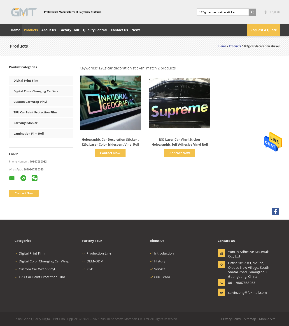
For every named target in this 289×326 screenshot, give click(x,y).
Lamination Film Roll (29, 133)
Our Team (160, 277)
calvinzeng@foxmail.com (242, 292)
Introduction (162, 253)
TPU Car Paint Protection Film (35, 112)
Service (157, 269)
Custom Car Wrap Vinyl (30, 102)
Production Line (96, 253)
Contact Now (110, 153)
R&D (87, 269)
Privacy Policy (231, 319)
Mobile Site (267, 319)
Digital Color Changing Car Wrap (37, 91)
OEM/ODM (92, 261)
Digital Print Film (26, 80)
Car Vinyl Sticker (25, 123)
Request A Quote (263, 30)
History (157, 261)
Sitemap (250, 319)
